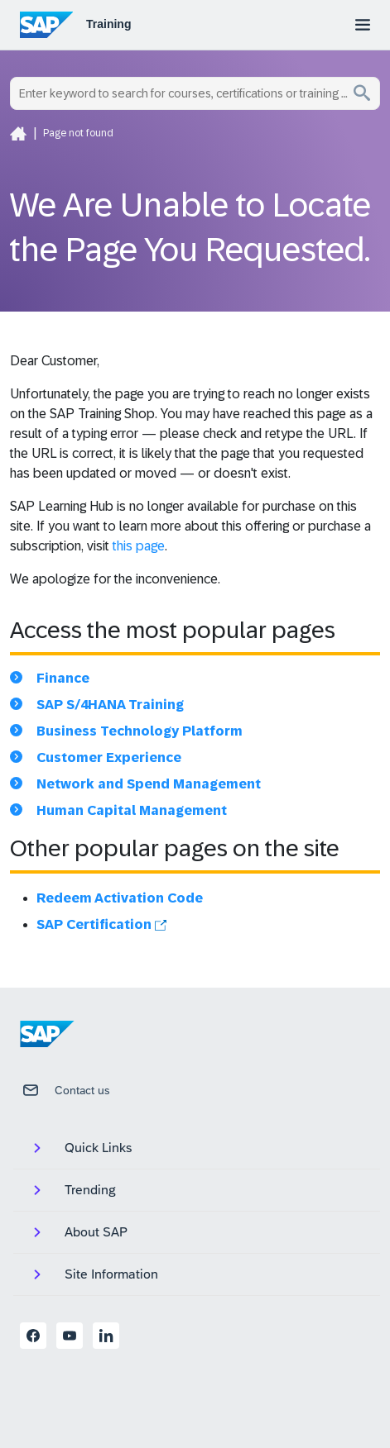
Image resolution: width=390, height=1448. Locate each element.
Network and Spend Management (148, 784)
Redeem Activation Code (119, 898)
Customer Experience (108, 757)
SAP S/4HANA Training (110, 705)
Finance (62, 678)
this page (139, 546)
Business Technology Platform (139, 731)
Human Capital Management (131, 810)
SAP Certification (101, 924)
